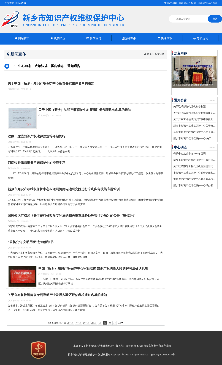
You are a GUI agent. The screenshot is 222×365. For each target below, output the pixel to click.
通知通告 (73, 66)
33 (109, 323)
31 (100, 323)
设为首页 (9, 3)
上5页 (93, 323)
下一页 (78, 323)
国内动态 (57, 66)
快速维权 (165, 38)
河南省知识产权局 (208, 3)
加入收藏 (21, 3)
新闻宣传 (93, 38)
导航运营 (200, 38)
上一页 (70, 323)
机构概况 (58, 38)
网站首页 (22, 38)
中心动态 (24, 66)
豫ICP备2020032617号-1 (164, 354)
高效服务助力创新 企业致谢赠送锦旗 (190, 85)
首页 (149, 54)
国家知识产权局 (187, 3)
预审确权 (129, 38)
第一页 (86, 323)
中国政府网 (170, 3)
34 (114, 323)
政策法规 (41, 66)
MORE (212, 100)
